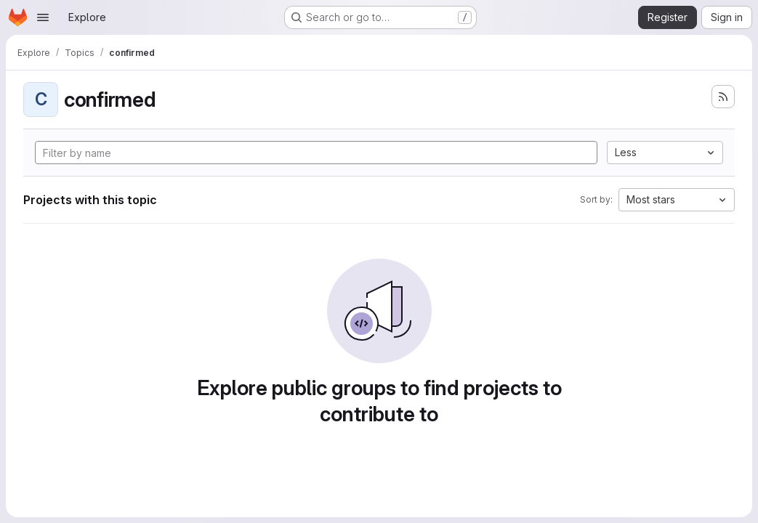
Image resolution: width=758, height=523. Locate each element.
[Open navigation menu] (43, 17)
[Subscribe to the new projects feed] (723, 96)
